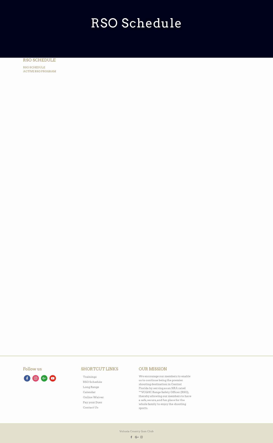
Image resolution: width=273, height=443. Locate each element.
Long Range (91, 387)
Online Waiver (93, 397)
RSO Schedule (92, 381)
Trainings (89, 376)
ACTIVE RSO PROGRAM (39, 71)
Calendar (89, 392)
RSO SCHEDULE (34, 67)
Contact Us (90, 407)
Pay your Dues (92, 402)
